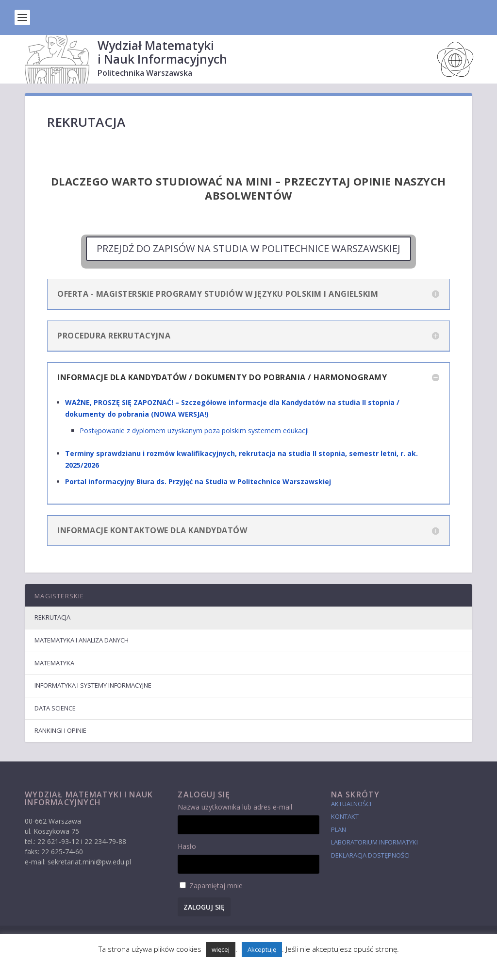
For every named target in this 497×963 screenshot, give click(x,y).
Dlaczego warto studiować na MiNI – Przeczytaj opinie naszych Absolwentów (248, 188)
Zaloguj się (204, 907)
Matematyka (54, 663)
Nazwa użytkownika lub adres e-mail (235, 806)
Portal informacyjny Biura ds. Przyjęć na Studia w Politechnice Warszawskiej (198, 481)
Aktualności (351, 803)
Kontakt (345, 816)
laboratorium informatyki (374, 842)
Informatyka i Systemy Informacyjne (92, 685)
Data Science (55, 708)
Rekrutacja (52, 617)
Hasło (187, 846)
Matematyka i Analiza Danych (81, 640)
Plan (338, 829)
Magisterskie (59, 595)
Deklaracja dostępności (370, 855)
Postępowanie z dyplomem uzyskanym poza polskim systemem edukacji (194, 430)
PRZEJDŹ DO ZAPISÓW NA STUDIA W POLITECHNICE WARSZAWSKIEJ (248, 248)
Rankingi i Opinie (60, 730)
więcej (221, 949)
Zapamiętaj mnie (216, 885)
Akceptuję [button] (262, 949)
